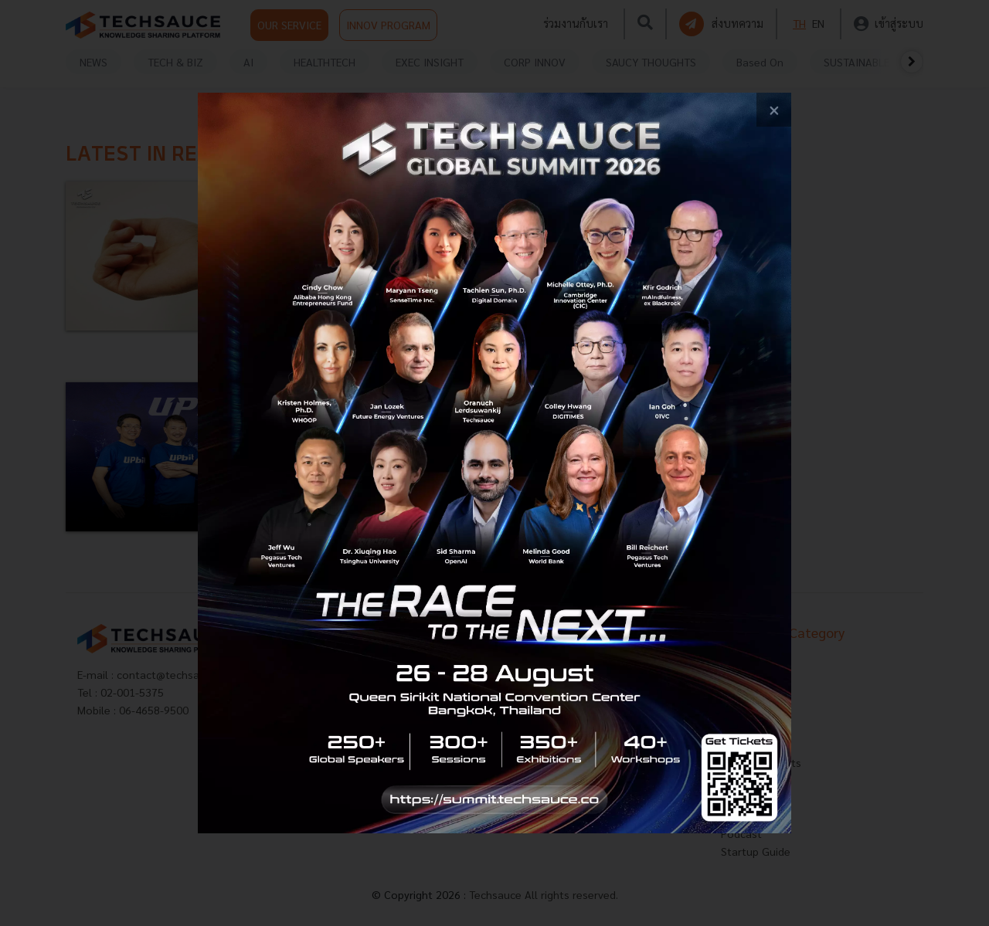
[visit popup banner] (494, 463)
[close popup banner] (773, 110)
